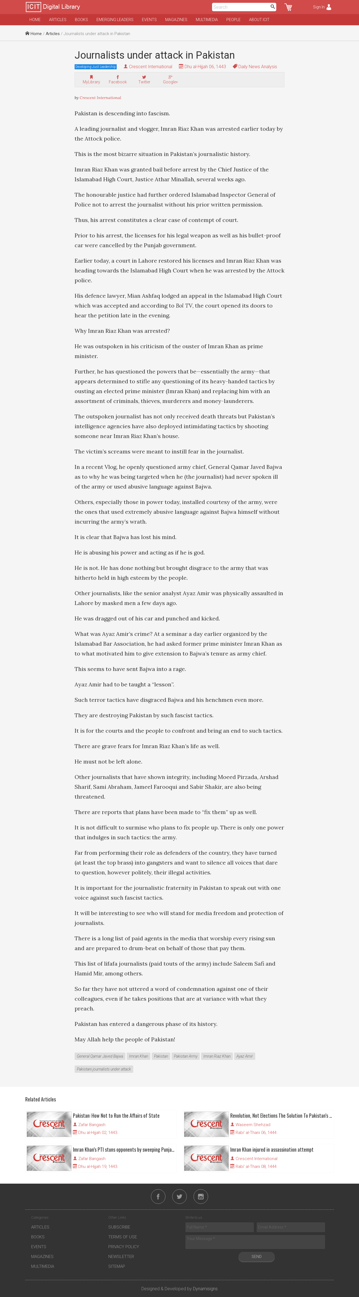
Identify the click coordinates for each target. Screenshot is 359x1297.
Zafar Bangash (91, 1124)
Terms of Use (122, 1236)
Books (81, 19)
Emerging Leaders (115, 19)
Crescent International (150, 66)
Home (35, 19)
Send (257, 1256)
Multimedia (207, 19)
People (233, 19)
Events (149, 19)
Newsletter (121, 1256)
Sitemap (116, 1266)
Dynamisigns (205, 1288)
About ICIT (259, 19)
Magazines (176, 19)
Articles (57, 19)
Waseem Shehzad (253, 1124)
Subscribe (119, 1227)
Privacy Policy (123, 1246)
